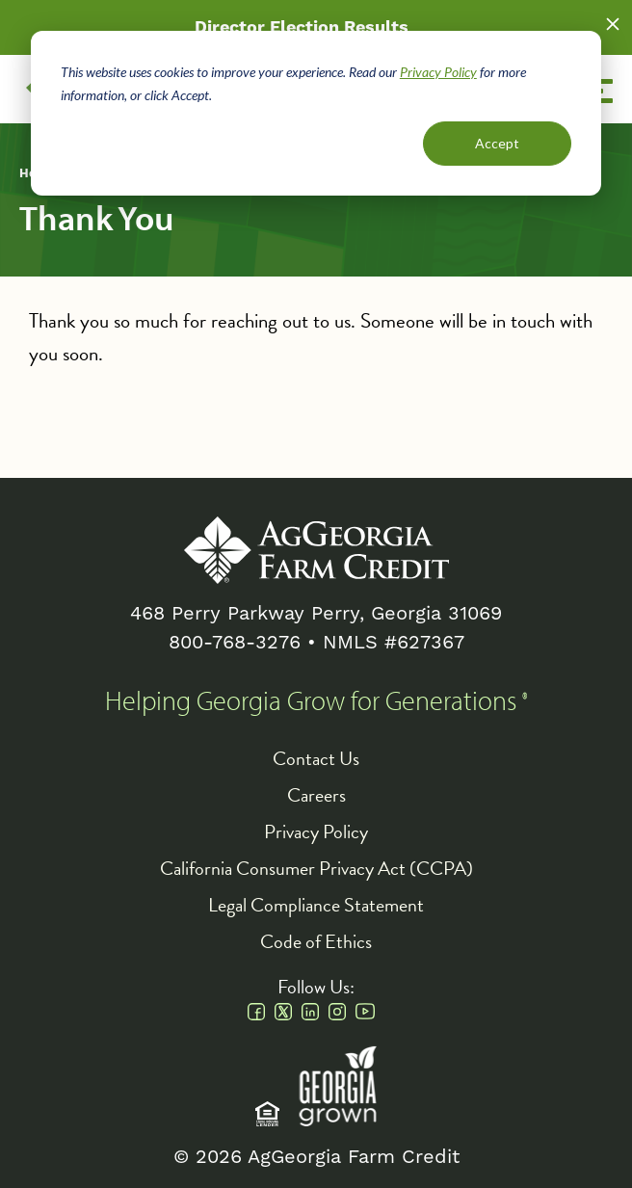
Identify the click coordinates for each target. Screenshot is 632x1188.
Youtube (365, 1011)
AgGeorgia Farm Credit (316, 550)
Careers (316, 794)
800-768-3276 (235, 642)
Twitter (283, 1011)
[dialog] (316, 113)
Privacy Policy (438, 72)
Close (612, 24)
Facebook (256, 1011)
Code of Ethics (316, 941)
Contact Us (316, 758)
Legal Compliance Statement (316, 904)
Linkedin (310, 1011)
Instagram (337, 1011)
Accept (497, 143)
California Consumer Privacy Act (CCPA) (316, 868)
